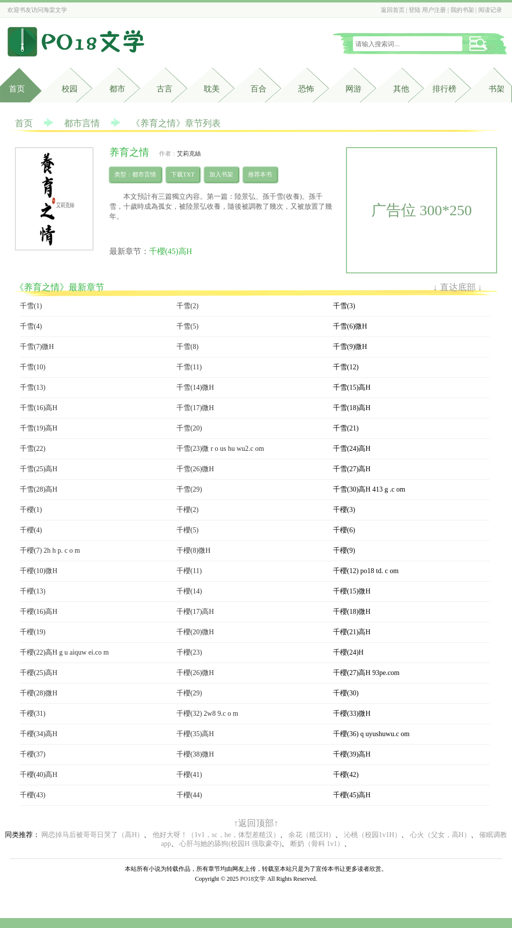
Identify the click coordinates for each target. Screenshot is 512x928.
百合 (258, 88)
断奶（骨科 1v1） (317, 843)
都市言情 (82, 123)
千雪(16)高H (38, 408)
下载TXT (182, 174)
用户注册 (434, 9)
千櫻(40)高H (38, 774)
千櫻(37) (32, 754)
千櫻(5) (187, 530)
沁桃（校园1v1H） (372, 835)
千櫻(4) (31, 530)
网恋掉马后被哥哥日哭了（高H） (92, 835)
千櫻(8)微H (193, 550)
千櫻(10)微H (38, 571)
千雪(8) (187, 346)
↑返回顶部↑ (256, 823)
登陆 (415, 9)
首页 (17, 88)
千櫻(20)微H (195, 632)
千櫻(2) (187, 509)
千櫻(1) (31, 509)
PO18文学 (252, 878)
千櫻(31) (32, 713)
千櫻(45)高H (170, 251)
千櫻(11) (189, 571)
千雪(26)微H (195, 469)
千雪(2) (187, 306)
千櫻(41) (189, 774)
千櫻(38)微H (195, 754)
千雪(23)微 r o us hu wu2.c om (220, 448)
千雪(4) (31, 326)
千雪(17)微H (195, 408)
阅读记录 (490, 9)
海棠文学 (55, 9)
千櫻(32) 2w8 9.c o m (207, 713)
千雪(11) (189, 367)
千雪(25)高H (38, 469)
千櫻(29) (189, 693)
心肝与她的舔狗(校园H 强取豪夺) (230, 843)
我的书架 (462, 9)
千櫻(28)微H (38, 693)
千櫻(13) (32, 591)
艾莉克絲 (189, 153)
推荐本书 (260, 174)
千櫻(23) (189, 652)
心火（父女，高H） (440, 835)
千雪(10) (32, 367)
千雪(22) (32, 448)
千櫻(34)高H (38, 734)
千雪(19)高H (38, 428)
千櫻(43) (32, 795)
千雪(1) (31, 306)
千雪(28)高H (38, 489)
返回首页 (393, 9)
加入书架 (221, 174)
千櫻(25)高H (38, 672)
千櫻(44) (189, 795)
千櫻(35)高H (195, 734)
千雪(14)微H (195, 387)
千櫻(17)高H (195, 611)
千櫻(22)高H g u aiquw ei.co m (64, 652)
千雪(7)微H (37, 346)
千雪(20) (189, 428)
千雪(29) (189, 489)
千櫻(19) (32, 632)
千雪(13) (32, 387)
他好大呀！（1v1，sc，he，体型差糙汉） (216, 835)
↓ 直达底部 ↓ (457, 287)
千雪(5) (187, 326)
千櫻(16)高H (38, 611)
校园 (70, 88)
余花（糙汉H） (311, 835)
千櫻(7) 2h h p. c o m (50, 550)
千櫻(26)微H (195, 672)
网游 (353, 88)
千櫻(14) (189, 591)
